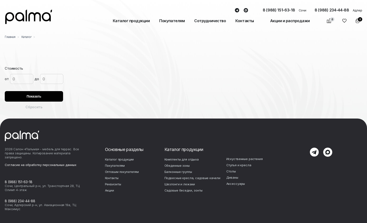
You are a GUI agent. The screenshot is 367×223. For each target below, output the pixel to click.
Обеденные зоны (177, 165)
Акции (109, 190)
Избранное (344, 20)
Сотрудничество (210, 20)
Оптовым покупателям (122, 172)
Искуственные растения (244, 159)
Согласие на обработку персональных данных (40, 165)
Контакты (244, 20)
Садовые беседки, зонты (183, 190)
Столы (231, 171)
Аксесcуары (235, 184)
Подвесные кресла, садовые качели (192, 178)
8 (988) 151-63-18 (279, 10)
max (246, 10)
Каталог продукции (131, 20)
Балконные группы (178, 172)
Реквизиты (113, 184)
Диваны (232, 177)
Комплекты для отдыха (181, 159)
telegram (237, 10)
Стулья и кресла (238, 165)
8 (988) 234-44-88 (332, 10)
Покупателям (172, 20)
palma (28, 16)
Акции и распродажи (290, 20)
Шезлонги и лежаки (179, 184)
